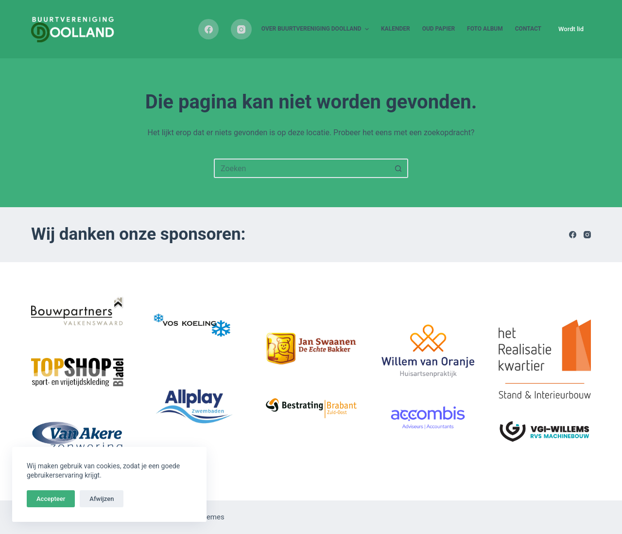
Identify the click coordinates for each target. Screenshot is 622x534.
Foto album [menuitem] (485, 28)
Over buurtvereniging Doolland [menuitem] (316, 29)
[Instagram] (241, 29)
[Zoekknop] (398, 168)
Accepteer (50, 498)
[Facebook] (208, 29)
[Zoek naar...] (301, 168)
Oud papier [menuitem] (438, 28)
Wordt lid (571, 29)
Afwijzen (101, 498)
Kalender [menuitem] (395, 28)
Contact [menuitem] (528, 28)
